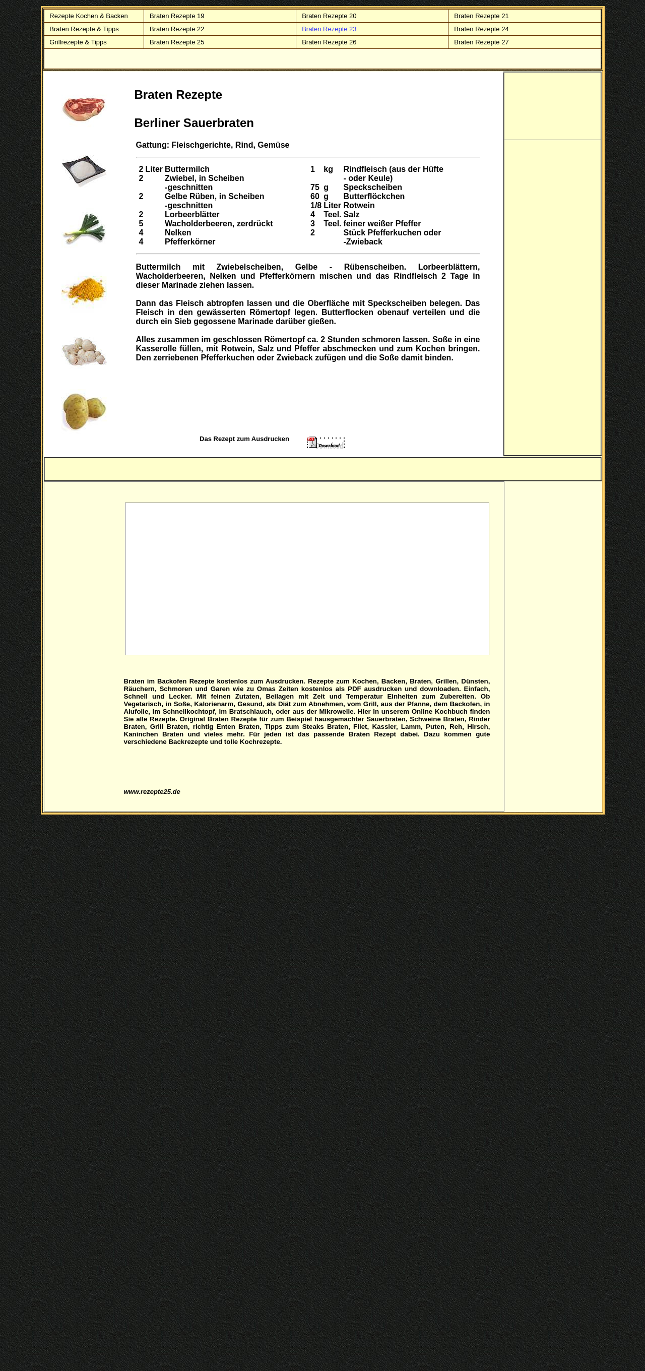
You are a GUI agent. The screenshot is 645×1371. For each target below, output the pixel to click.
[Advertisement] (307, 578)
